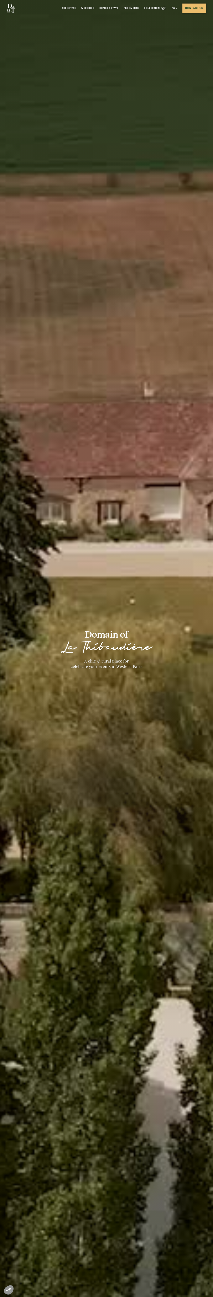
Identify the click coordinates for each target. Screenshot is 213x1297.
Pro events (131, 8)
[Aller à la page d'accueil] (11, 8)
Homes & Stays (109, 8)
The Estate (69, 8)
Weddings (87, 8)
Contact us (194, 8)
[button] (174, 8)
